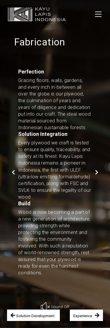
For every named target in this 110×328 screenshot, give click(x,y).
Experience (86, 315)
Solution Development (33, 315)
